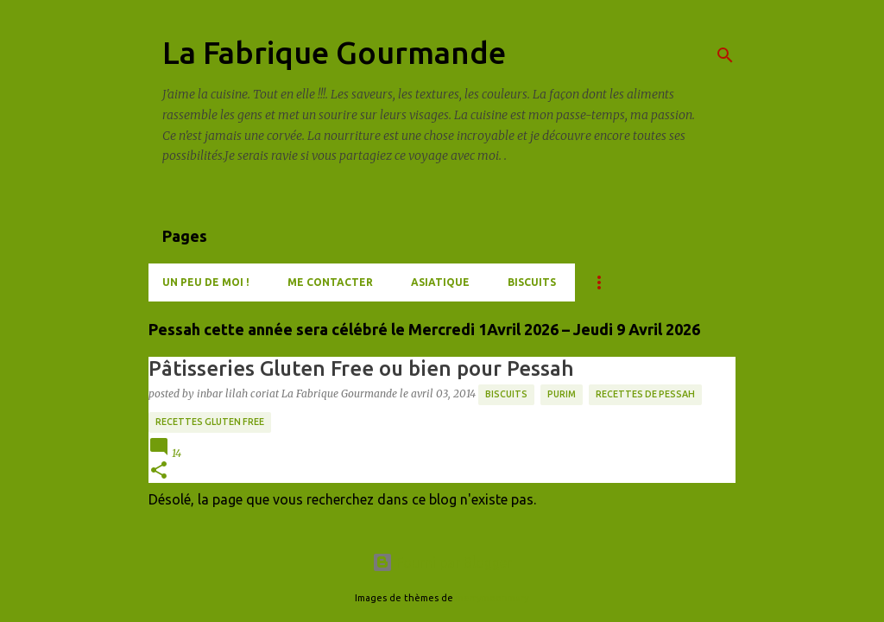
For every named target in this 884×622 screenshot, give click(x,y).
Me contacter (330, 282)
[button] (158, 471)
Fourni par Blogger (442, 562)
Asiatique (440, 282)
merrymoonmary (492, 598)
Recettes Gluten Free (209, 421)
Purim (561, 394)
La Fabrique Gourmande (334, 52)
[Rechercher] (725, 55)
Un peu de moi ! (205, 282)
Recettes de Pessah (645, 394)
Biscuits (532, 282)
